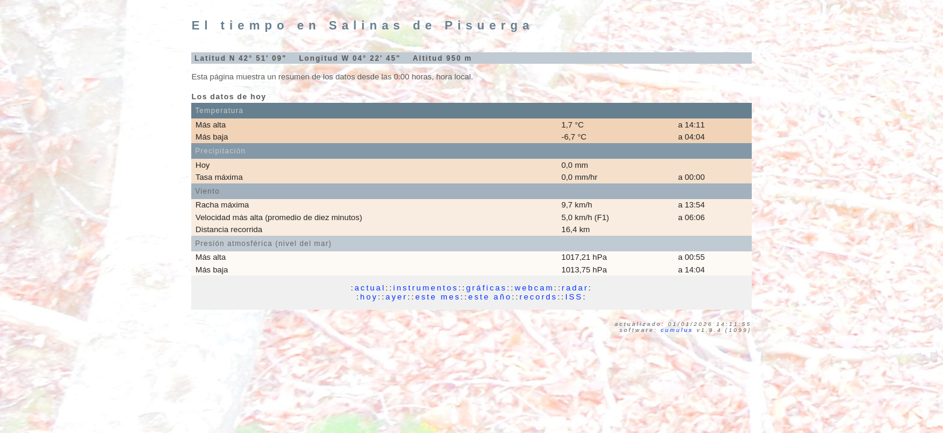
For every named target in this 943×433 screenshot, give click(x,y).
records (539, 296)
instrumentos (425, 287)
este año (490, 296)
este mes (437, 296)
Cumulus (677, 330)
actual (370, 287)
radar (575, 287)
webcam (534, 287)
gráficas (486, 287)
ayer (396, 296)
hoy (369, 296)
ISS (574, 296)
